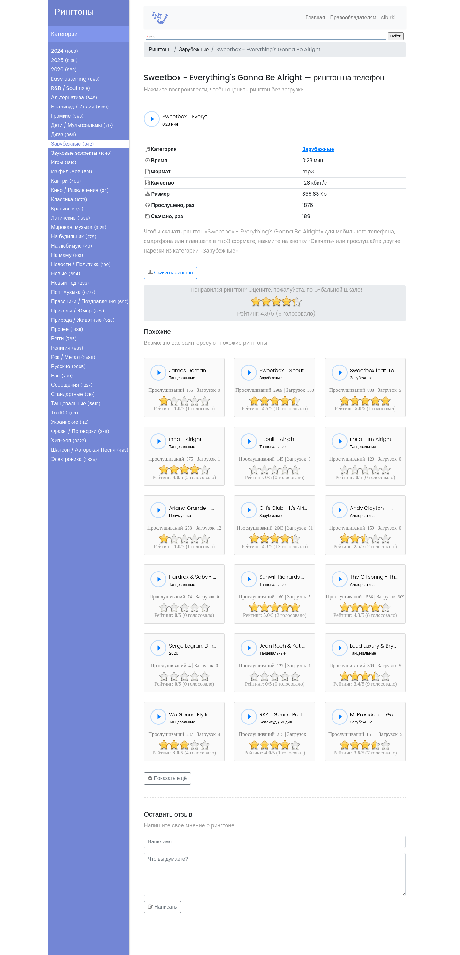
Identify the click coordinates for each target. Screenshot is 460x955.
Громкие (67, 116)
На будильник (73, 236)
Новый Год (70, 283)
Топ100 (64, 412)
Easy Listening (75, 79)
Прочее (67, 329)
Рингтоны (74, 11)
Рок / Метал (73, 357)
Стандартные (73, 394)
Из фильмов (71, 171)
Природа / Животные (83, 320)
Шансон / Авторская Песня (89, 450)
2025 (64, 60)
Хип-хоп (68, 440)
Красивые (67, 208)
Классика (69, 199)
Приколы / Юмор (77, 310)
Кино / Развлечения (80, 190)
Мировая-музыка (78, 227)
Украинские (69, 422)
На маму (67, 255)
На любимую (71, 245)
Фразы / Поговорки (80, 431)
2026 (64, 69)
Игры (63, 162)
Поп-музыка (73, 292)
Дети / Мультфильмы (82, 125)
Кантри (66, 181)
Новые (65, 273)
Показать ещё (167, 778)
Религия (67, 347)
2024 (64, 51)
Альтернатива (74, 97)
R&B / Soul (70, 88)
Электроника (74, 459)
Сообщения (72, 385)
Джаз (63, 134)
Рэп (62, 375)
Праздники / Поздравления (90, 301)
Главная (314, 17)
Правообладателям (352, 17)
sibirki (388, 17)
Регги (64, 338)
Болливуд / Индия (80, 106)
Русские (68, 366)
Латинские (70, 218)
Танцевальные (75, 403)
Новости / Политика (81, 264)
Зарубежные (72, 143)
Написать (162, 907)
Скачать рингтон (170, 272)
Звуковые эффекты (81, 153)
